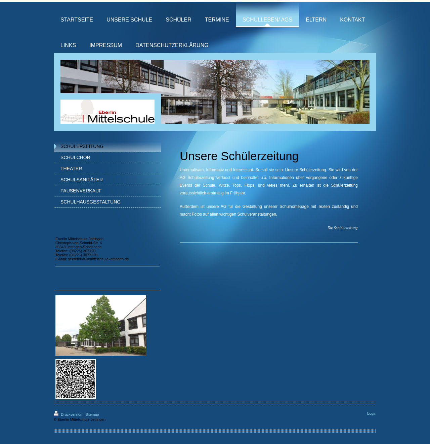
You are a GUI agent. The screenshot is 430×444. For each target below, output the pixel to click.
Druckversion (68, 414)
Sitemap (92, 414)
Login (371, 413)
